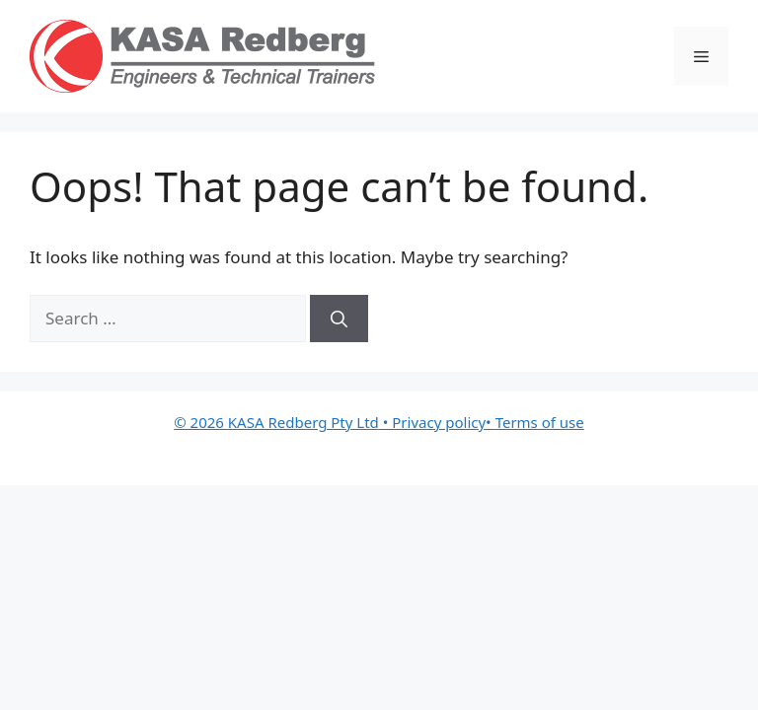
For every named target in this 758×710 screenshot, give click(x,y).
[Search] (339, 318)
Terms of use (539, 422)
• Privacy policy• (437, 422)
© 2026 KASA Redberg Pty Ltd (276, 422)
